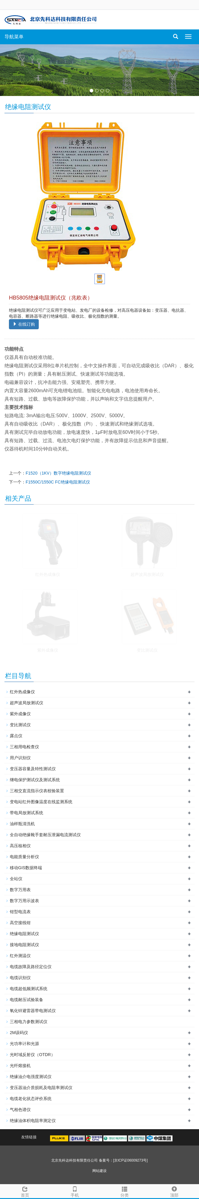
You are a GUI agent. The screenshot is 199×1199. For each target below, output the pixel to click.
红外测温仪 (20, 955)
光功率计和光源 (24, 1043)
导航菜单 (14, 36)
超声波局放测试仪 (147, 574)
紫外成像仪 (47, 650)
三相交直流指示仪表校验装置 (37, 790)
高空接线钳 (20, 922)
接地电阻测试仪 (24, 944)
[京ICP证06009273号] (130, 1160)
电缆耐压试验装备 (26, 999)
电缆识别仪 (20, 977)
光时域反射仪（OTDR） (32, 1054)
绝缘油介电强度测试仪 (31, 1076)
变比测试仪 (147, 650)
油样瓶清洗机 (22, 823)
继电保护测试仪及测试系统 (35, 779)
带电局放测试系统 (26, 812)
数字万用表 (20, 889)
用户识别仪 (20, 757)
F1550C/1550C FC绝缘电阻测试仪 (58, 482)
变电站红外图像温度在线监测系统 (41, 801)
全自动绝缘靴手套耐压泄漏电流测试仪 (45, 834)
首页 (25, 1191)
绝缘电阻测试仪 (24, 933)
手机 (75, 1191)
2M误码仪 (19, 1032)
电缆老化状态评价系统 (31, 1098)
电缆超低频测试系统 (28, 988)
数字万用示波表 (24, 900)
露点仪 (16, 735)
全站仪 (16, 878)
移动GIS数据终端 (26, 867)
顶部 (174, 1191)
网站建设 (99, 1171)
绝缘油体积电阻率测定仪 (33, 1120)
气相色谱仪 (20, 1109)
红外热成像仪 (47, 574)
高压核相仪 (20, 845)
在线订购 (24, 324)
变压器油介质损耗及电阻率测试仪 (41, 1087)
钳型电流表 (20, 911)
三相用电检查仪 (24, 746)
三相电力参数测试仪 (28, 1021)
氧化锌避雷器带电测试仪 (33, 1010)
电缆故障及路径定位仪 (31, 966)
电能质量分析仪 (24, 856)
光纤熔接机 (20, 1065)
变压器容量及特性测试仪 (33, 768)
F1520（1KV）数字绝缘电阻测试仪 (58, 473)
